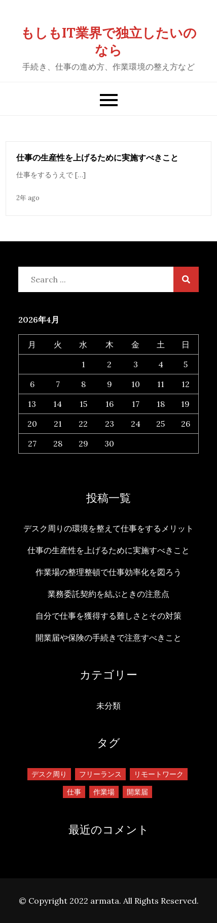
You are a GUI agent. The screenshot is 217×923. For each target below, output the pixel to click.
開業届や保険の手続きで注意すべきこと (108, 637)
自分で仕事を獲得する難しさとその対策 (108, 616)
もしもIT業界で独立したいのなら (109, 41)
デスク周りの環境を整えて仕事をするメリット (108, 528)
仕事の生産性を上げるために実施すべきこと (97, 157)
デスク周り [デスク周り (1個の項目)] (49, 774)
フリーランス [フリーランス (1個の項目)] (100, 774)
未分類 (108, 706)
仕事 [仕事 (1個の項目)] (74, 792)
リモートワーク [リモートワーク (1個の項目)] (159, 774)
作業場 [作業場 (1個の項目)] (104, 792)
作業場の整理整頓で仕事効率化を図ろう (108, 572)
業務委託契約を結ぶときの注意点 (108, 594)
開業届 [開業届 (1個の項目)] (137, 792)
